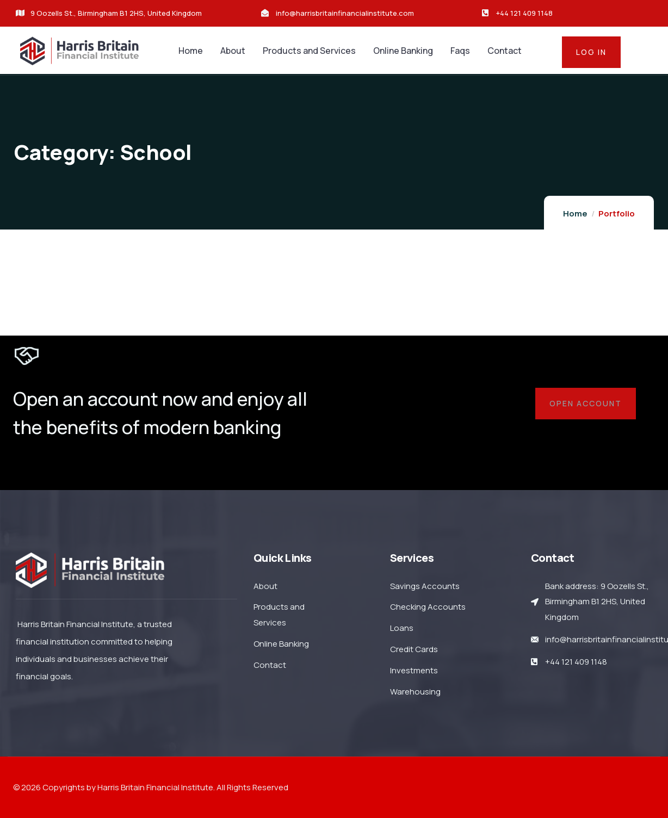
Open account (585, 403)
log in (591, 52)
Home (575, 213)
